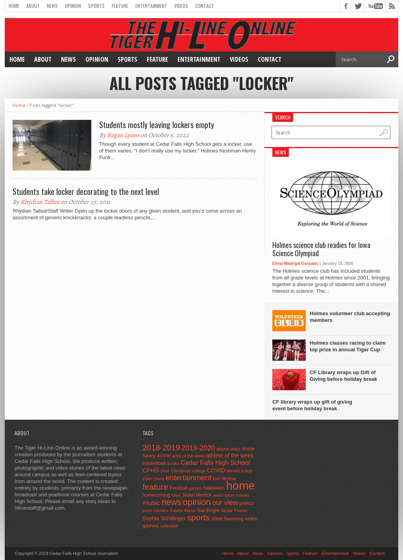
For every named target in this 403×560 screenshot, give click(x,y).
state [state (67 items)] (217, 518)
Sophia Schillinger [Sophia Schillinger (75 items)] (164, 518)
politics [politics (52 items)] (246, 503)
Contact (204, 5)
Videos (181, 5)
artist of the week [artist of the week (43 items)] (188, 456)
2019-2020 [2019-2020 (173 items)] (198, 448)
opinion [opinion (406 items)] (197, 502)
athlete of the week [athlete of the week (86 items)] (230, 455)
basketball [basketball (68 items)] (154, 463)
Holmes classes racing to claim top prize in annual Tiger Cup (348, 346)
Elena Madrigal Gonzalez (295, 263)
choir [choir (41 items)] (164, 470)
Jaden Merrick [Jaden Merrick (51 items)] (196, 495)
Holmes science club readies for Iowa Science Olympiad (321, 249)
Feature (120, 5)
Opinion (73, 5)
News (52, 5)
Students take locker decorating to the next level (86, 191)
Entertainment (151, 5)
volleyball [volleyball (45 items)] (169, 525)
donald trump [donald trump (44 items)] (239, 470)
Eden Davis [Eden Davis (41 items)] (153, 478)
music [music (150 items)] (151, 503)
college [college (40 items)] (198, 470)
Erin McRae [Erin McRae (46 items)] (224, 478)
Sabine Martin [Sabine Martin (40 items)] (183, 510)
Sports (96, 5)
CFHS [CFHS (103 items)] (150, 470)
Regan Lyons (123, 135)
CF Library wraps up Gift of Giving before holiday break (343, 375)
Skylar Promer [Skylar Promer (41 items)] (234, 510)
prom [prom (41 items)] (147, 510)
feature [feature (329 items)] (155, 486)
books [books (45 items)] (173, 463)
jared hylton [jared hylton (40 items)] (224, 495)
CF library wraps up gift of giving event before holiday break (312, 405)
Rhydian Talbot (39, 202)
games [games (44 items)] (195, 488)
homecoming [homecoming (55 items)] (156, 495)
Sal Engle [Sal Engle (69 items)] (208, 510)
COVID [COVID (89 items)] (216, 470)
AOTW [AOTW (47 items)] (163, 456)
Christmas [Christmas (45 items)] (181, 470)
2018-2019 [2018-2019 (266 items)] (161, 447)
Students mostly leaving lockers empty (156, 124)
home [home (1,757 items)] (240, 485)
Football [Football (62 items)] (179, 488)
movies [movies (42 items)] (243, 495)
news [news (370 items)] (171, 502)
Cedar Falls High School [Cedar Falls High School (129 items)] (215, 462)
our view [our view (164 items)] (225, 503)
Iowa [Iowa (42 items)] (176, 495)
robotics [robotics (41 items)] (160, 510)
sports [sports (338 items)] (198, 517)
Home (14, 5)
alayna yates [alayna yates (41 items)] (228, 448)
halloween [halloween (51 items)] (214, 488)
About (33, 5)
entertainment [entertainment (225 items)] (189, 478)
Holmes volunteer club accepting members (350, 316)
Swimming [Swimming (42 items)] (234, 518)
